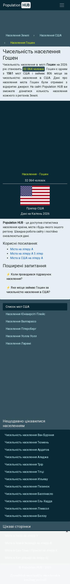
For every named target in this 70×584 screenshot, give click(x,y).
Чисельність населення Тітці (24, 472)
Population (17, 5)
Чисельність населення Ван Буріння (29, 435)
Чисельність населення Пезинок (27, 486)
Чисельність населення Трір (24, 464)
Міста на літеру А (21, 249)
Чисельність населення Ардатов (27, 449)
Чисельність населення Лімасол (27, 508)
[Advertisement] (34, 20)
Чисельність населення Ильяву (26, 479)
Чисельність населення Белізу (26, 516)
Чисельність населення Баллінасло (29, 494)
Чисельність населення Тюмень (27, 442)
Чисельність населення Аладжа (26, 457)
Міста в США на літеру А (26, 258)
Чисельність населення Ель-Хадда (28, 501)
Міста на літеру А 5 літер (26, 253)
